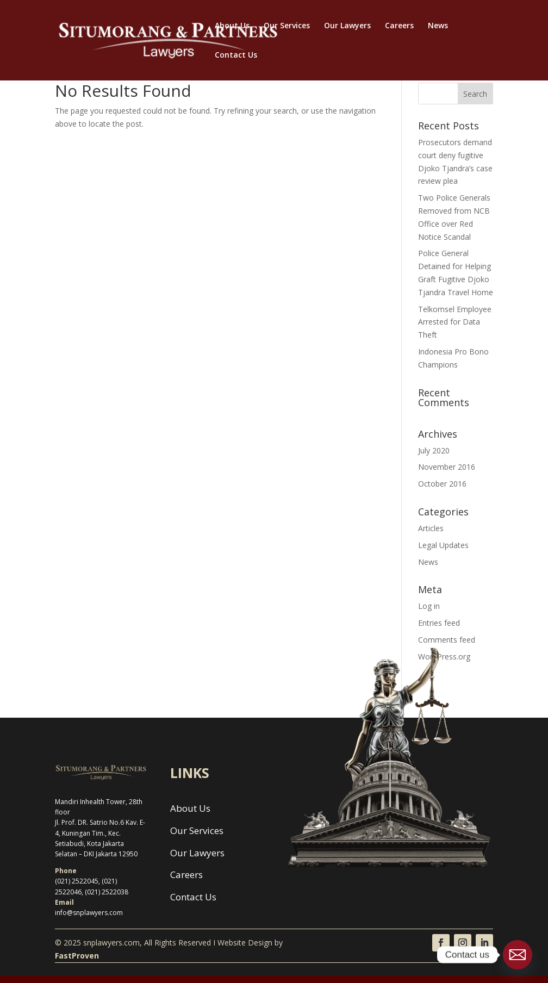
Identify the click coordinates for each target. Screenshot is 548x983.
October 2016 (442, 483)
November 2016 (446, 467)
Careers (399, 26)
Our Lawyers (347, 26)
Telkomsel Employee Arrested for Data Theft (454, 322)
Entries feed (439, 623)
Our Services (287, 26)
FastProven (77, 955)
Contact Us (236, 55)
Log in (429, 606)
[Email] (517, 954)
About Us (232, 26)
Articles (431, 528)
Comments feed (446, 639)
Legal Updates (443, 545)
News (438, 26)
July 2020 (434, 450)
